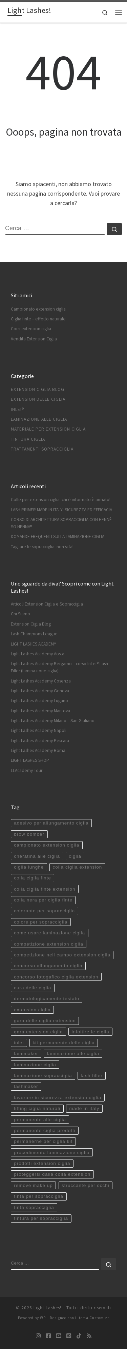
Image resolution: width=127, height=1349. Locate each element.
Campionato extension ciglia (38, 309)
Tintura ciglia (28, 439)
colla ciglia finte (32, 877)
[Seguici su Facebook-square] (48, 1336)
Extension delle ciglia (38, 399)
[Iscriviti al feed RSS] (89, 1336)
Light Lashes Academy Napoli (38, 730)
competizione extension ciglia (48, 944)
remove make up (33, 1185)
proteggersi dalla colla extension (52, 1174)
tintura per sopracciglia (41, 1218)
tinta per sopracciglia (38, 1196)
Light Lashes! (47, 1308)
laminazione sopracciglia (43, 1075)
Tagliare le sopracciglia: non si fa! (42, 547)
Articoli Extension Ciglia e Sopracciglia (47, 604)
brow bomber (29, 834)
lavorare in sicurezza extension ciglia (57, 1097)
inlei (19, 1042)
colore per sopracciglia (40, 922)
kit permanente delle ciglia (63, 1042)
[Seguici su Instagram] (38, 1336)
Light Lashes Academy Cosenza (41, 681)
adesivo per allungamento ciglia (51, 823)
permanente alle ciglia (40, 1119)
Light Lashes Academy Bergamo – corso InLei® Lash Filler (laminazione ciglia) (59, 667)
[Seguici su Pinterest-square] (68, 1336)
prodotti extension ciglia (42, 1163)
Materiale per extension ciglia (48, 429)
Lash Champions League (34, 634)
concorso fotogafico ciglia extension (56, 976)
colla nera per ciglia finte (43, 899)
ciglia (75, 856)
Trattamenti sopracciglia (42, 449)
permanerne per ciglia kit (43, 1141)
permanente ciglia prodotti (44, 1130)
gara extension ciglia (38, 1031)
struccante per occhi (85, 1185)
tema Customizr (94, 1317)
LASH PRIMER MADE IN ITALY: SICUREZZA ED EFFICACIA (61, 510)
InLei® (17, 409)
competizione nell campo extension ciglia (62, 954)
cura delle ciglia (32, 987)
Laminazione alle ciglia (39, 419)
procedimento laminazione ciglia (51, 1152)
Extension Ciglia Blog (37, 389)
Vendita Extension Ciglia (34, 339)
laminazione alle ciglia (73, 1053)
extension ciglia (32, 1009)
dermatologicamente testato (46, 998)
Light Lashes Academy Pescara (40, 740)
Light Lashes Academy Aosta (37, 654)
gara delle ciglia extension (45, 1020)
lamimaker (26, 1053)
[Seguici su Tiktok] (79, 1336)
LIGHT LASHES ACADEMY (33, 644)
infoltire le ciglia (90, 1031)
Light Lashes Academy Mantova (40, 711)
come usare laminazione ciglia (49, 932)
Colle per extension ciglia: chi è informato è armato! (60, 499)
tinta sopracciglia (34, 1207)
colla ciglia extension (77, 867)
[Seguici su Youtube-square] (58, 1336)
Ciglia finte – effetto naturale (38, 319)
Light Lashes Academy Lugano (39, 700)
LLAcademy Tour (26, 770)
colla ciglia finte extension (44, 889)
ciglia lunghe (29, 867)
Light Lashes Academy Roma (38, 750)
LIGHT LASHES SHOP (30, 760)
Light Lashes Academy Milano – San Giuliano (52, 720)
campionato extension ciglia (46, 845)
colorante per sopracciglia (44, 910)
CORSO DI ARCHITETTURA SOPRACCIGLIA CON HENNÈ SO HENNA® (61, 523)
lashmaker (26, 1086)
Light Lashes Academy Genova (40, 691)
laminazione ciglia (35, 1064)
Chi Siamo (20, 614)
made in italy (84, 1108)
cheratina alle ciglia (37, 856)
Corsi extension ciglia (31, 329)
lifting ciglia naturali (37, 1108)
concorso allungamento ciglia (48, 965)
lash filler (91, 1075)
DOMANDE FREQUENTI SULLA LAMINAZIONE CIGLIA (57, 536)
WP (43, 1317)
